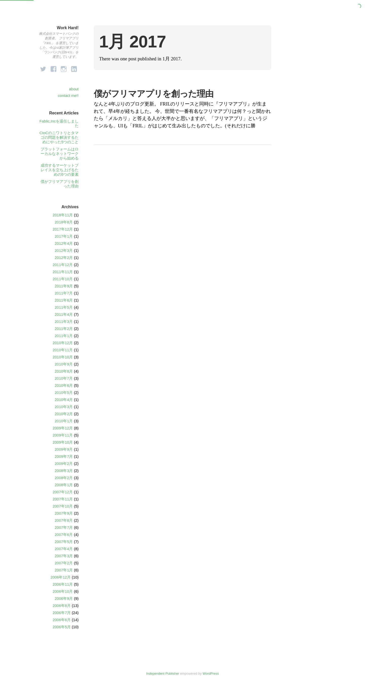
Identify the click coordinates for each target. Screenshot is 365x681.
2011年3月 (64, 321)
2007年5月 (64, 541)
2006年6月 (61, 620)
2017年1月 (64, 236)
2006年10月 (62, 591)
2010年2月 (64, 414)
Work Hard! (68, 28)
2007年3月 (64, 556)
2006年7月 (61, 612)
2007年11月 (62, 499)
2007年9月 (64, 513)
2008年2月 (64, 478)
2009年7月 (64, 456)
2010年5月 (64, 392)
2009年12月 (62, 428)
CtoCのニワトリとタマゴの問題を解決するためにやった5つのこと (59, 137)
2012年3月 (64, 250)
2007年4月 (64, 549)
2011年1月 (64, 336)
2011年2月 (64, 328)
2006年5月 (61, 627)
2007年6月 (64, 534)
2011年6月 (64, 300)
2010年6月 (64, 385)
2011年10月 (62, 279)
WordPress (211, 673)
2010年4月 (64, 399)
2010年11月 (62, 350)
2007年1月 (64, 570)
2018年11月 (62, 215)
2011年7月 (64, 293)
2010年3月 (64, 407)
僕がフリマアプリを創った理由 (153, 93)
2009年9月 (64, 449)
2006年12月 (60, 577)
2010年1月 (64, 421)
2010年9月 (64, 364)
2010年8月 (64, 371)
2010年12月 (62, 343)
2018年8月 (64, 222)
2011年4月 (64, 314)
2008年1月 (64, 485)
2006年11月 (62, 584)
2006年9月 (64, 598)
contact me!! (68, 95)
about (74, 89)
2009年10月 (62, 442)
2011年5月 (64, 307)
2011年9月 (64, 286)
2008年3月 (64, 470)
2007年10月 (62, 506)
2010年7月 (64, 378)
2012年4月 (64, 243)
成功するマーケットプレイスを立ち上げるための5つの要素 (60, 170)
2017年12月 (62, 229)
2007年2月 (64, 563)
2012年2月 (64, 257)
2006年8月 (61, 605)
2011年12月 (62, 265)
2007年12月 (62, 492)
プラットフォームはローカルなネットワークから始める (60, 153)
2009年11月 (62, 435)
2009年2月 (64, 463)
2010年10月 (62, 357)
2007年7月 (64, 527)
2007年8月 (64, 520)
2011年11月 (62, 272)
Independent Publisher (162, 673)
